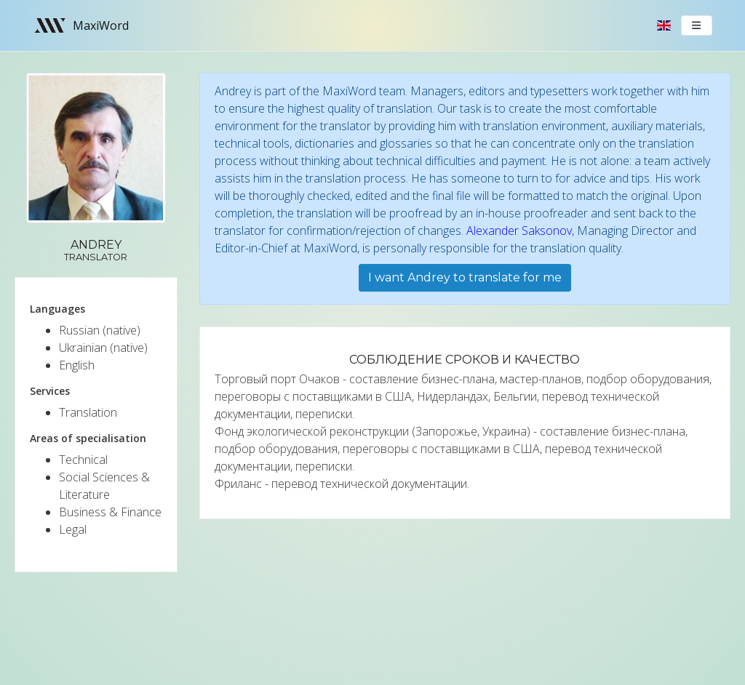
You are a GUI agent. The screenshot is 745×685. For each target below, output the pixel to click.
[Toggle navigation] (697, 25)
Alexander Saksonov (519, 231)
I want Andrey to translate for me (465, 277)
